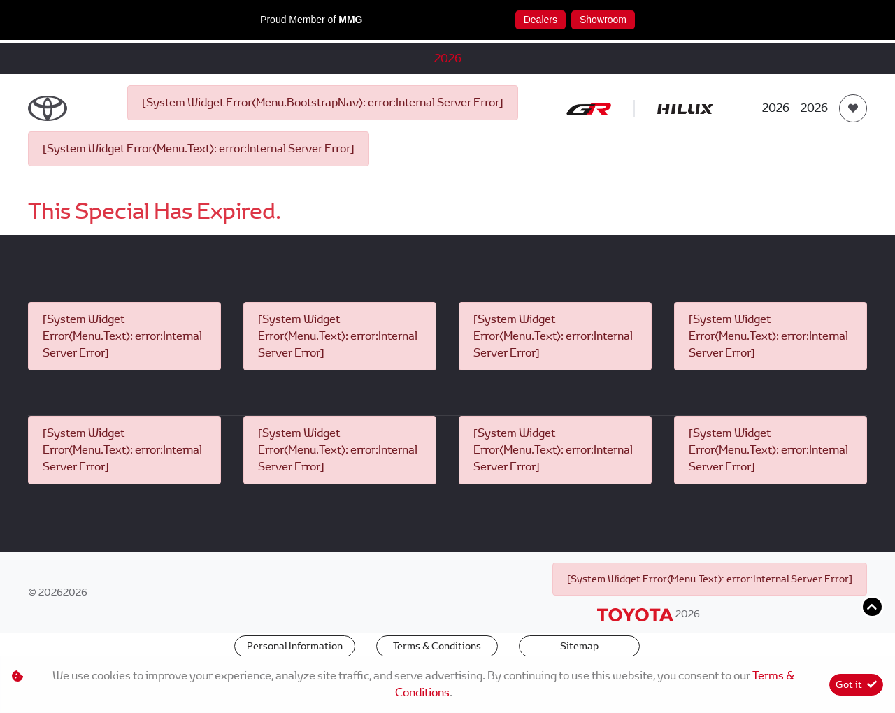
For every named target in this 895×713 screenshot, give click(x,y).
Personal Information (295, 646)
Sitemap (579, 646)
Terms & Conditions (437, 646)
